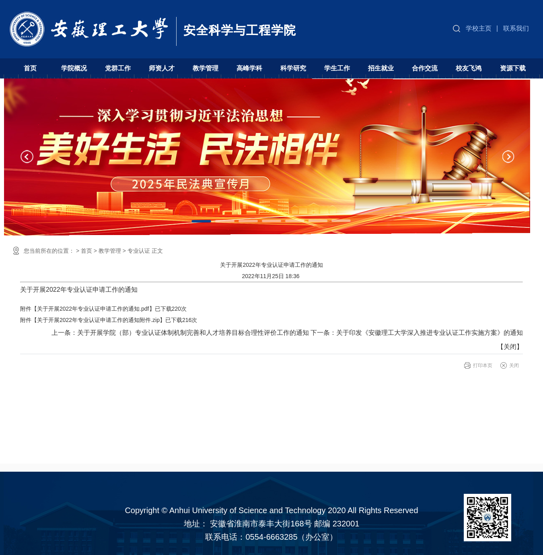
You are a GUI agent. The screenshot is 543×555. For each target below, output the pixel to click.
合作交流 (425, 68)
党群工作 (118, 68)
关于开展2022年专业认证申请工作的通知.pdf (93, 308)
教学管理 (205, 68)
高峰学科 (249, 68)
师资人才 (162, 68)
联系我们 (516, 28)
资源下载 (513, 68)
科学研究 (293, 68)
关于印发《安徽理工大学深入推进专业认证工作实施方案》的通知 (429, 332)
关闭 (510, 346)
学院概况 (74, 68)
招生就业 (381, 68)
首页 (30, 68)
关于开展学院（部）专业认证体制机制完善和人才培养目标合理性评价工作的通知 (193, 332)
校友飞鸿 (468, 68)
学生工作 (337, 68)
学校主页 (479, 28)
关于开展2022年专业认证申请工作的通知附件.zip (98, 320)
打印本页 (482, 365)
